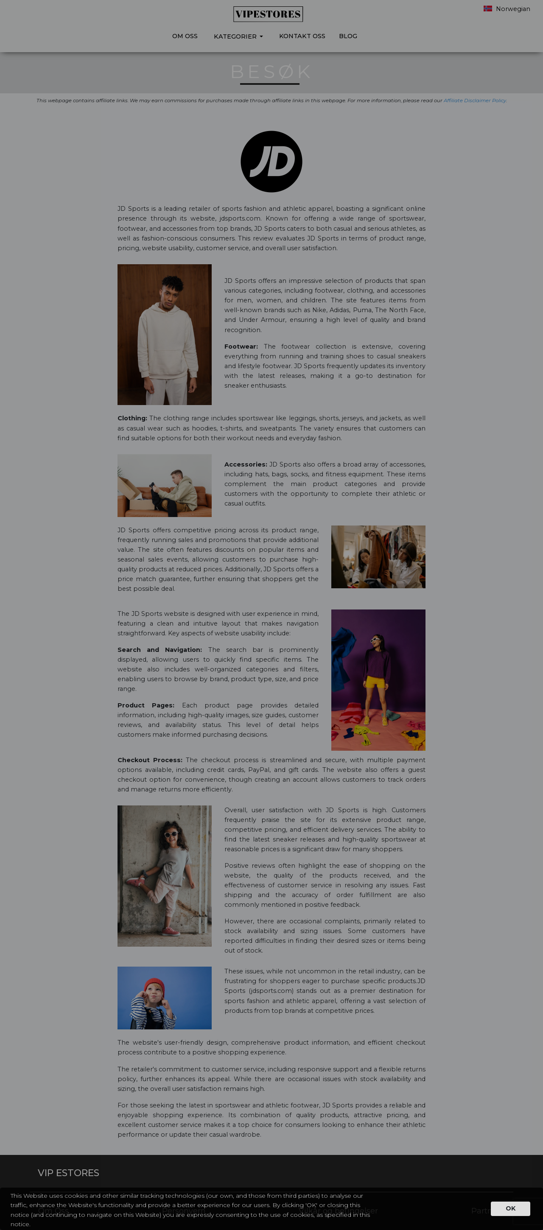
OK (510, 1208)
